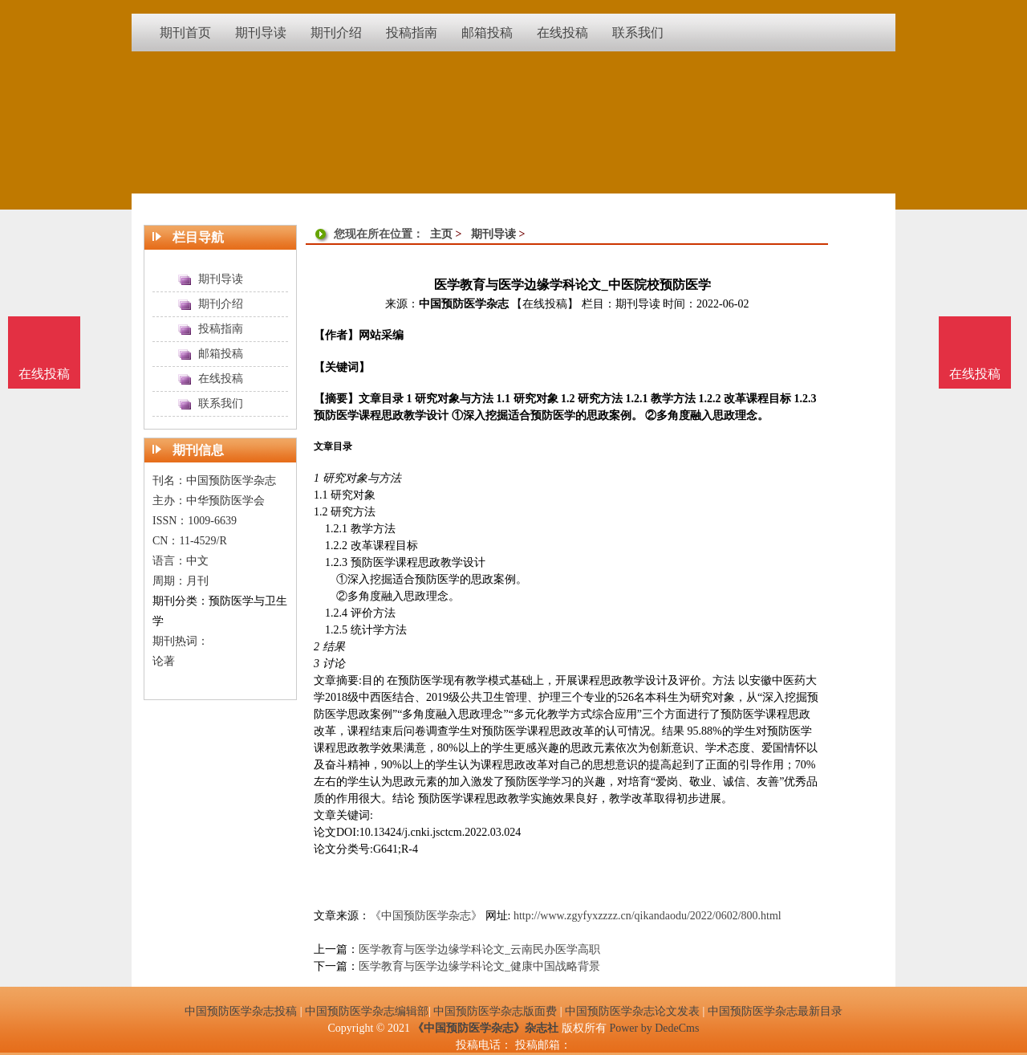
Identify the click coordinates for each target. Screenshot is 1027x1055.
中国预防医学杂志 (464, 304)
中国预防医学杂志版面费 (495, 1011)
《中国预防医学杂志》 (426, 916)
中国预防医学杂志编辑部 (366, 1011)
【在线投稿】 (544, 304)
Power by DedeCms (654, 1028)
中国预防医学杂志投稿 (241, 1011)
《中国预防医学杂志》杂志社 (485, 1028)
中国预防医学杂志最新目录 (775, 1011)
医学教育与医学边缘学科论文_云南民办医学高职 (479, 949)
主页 (441, 234)
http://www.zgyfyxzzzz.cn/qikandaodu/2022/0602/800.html (647, 916)
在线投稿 (975, 374)
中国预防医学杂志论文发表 (632, 1011)
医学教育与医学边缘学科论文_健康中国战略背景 (479, 966)
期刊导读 (493, 234)
